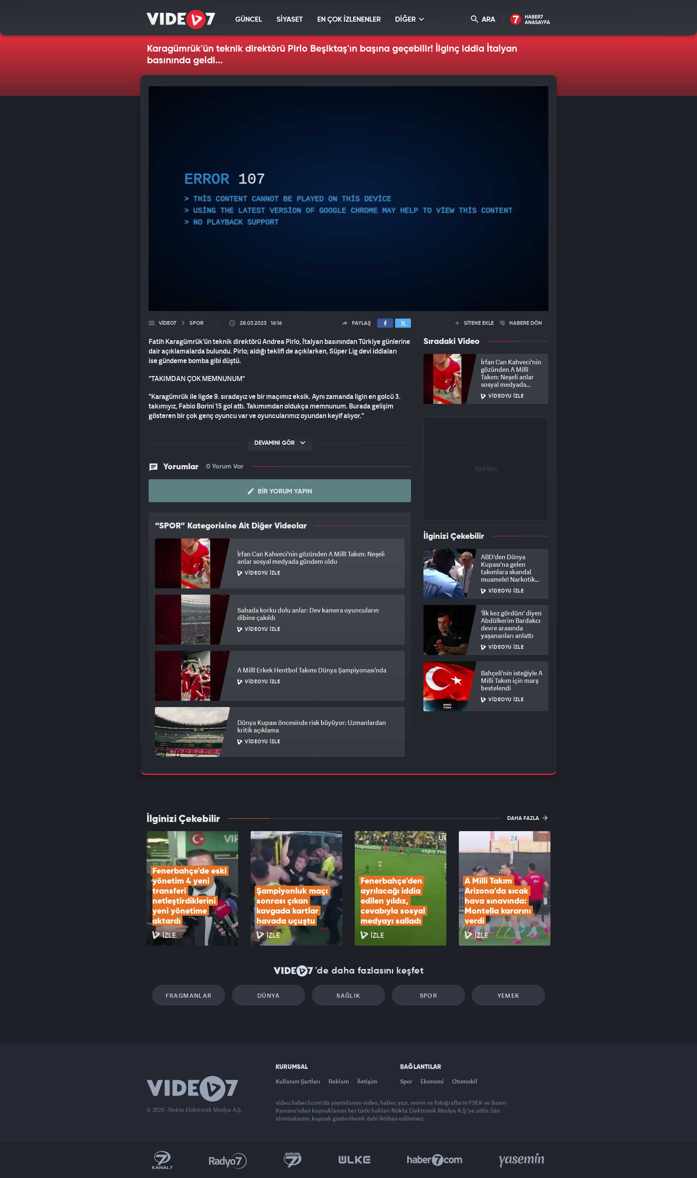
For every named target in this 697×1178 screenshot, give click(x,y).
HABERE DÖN (521, 323)
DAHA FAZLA (527, 818)
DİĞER (409, 19)
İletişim (367, 1081)
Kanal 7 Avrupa (293, 1160)
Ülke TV (355, 1160)
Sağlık (348, 995)
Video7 (167, 323)
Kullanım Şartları (298, 1081)
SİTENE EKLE (474, 323)
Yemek (509, 995)
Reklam (339, 1081)
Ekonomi (432, 1081)
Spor (429, 995)
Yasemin (522, 1160)
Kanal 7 (162, 1160)
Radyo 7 (228, 1160)
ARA (483, 19)
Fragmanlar (189, 995)
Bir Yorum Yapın (280, 491)
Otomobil (464, 1081)
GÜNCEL (248, 19)
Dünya (268, 995)
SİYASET (289, 19)
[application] (348, 198)
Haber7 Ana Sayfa (530, 20)
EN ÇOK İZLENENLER (349, 19)
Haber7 (435, 1160)
